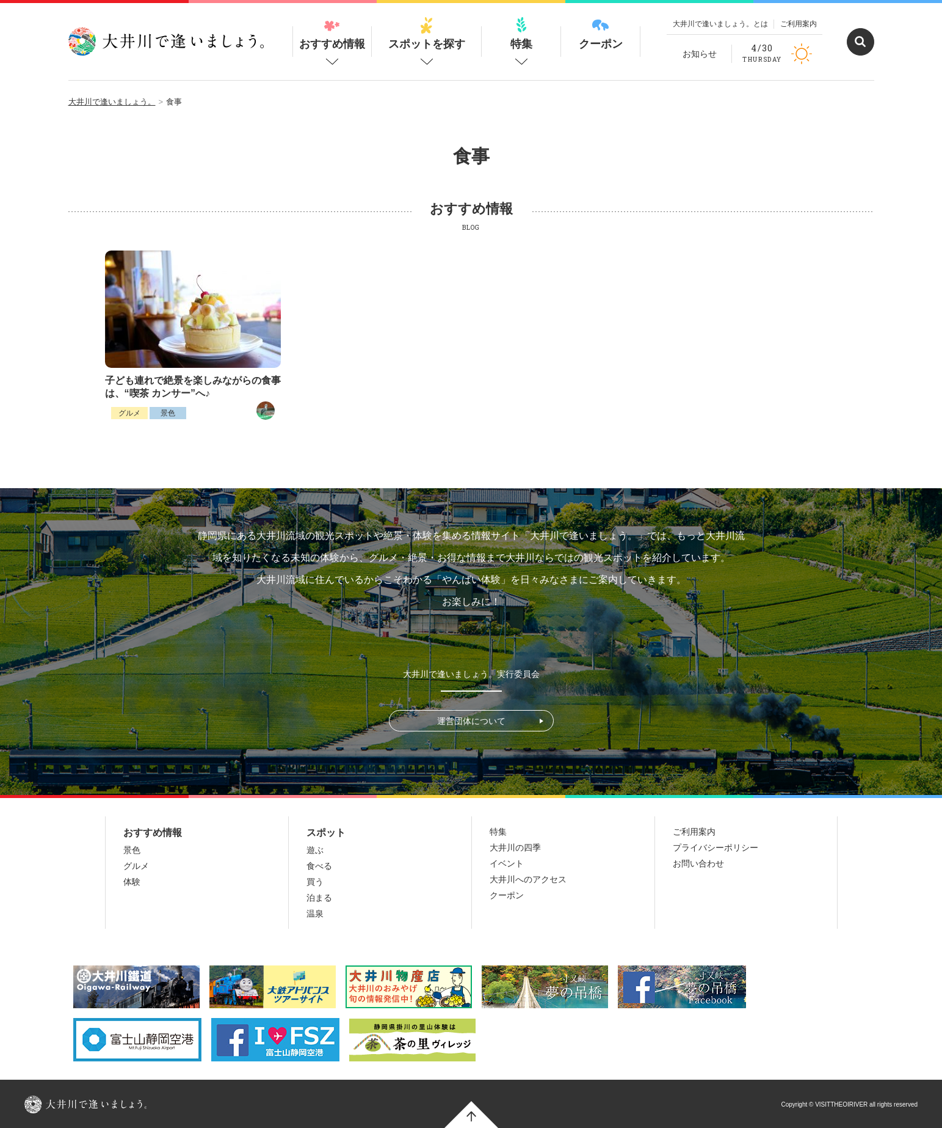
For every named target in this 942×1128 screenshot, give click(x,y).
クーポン (601, 33)
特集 (521, 33)
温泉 (315, 913)
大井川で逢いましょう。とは (720, 24)
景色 (168, 413)
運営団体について (471, 721)
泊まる (319, 898)
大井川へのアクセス (528, 879)
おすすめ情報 (332, 33)
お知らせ (700, 54)
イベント (507, 863)
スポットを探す (426, 33)
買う (315, 882)
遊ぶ (315, 850)
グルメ (129, 413)
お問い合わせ (698, 863)
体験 (131, 882)
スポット (326, 832)
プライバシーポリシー (715, 847)
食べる (319, 866)
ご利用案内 (798, 24)
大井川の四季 (515, 847)
